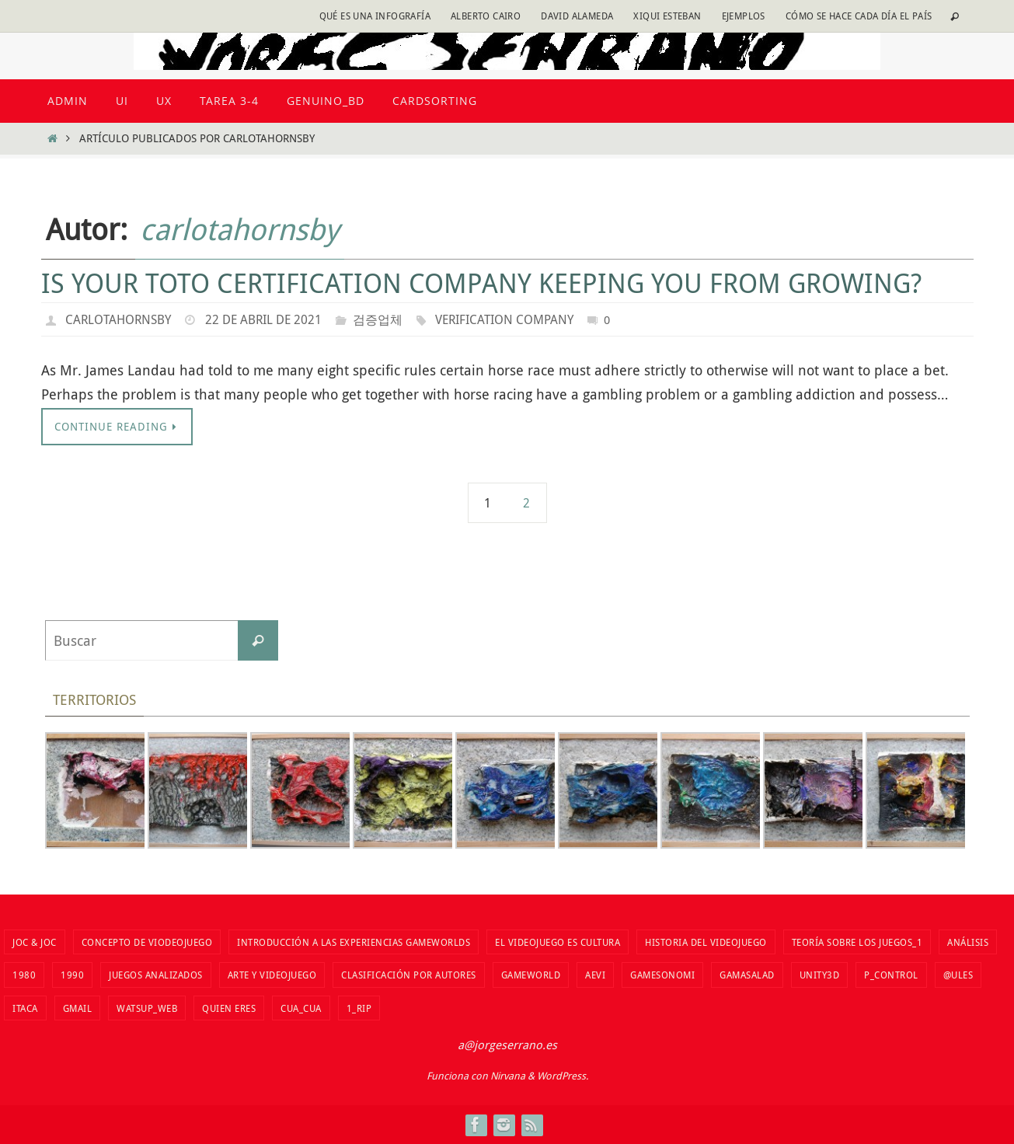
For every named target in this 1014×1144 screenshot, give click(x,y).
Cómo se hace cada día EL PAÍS (859, 15)
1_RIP (359, 1008)
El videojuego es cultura (557, 942)
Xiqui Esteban (667, 15)
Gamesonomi (662, 974)
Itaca (25, 1008)
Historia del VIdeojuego (706, 942)
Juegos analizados (156, 974)
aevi (595, 974)
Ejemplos (743, 15)
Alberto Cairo (486, 15)
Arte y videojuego (272, 974)
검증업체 (377, 319)
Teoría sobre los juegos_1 (857, 942)
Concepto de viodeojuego (147, 942)
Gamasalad (747, 974)
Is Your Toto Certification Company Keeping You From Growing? (481, 283)
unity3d (820, 974)
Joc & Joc (34, 942)
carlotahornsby (240, 229)
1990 (72, 974)
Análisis (967, 942)
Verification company (504, 319)
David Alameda (577, 15)
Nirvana (507, 1076)
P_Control (891, 974)
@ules (958, 974)
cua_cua (301, 1008)
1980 (24, 974)
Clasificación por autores (408, 974)
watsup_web (147, 1008)
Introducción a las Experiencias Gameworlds (353, 942)
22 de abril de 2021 (263, 319)
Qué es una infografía (374, 15)
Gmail (77, 1008)
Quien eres (229, 1008)
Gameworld (531, 974)
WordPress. (562, 1076)
